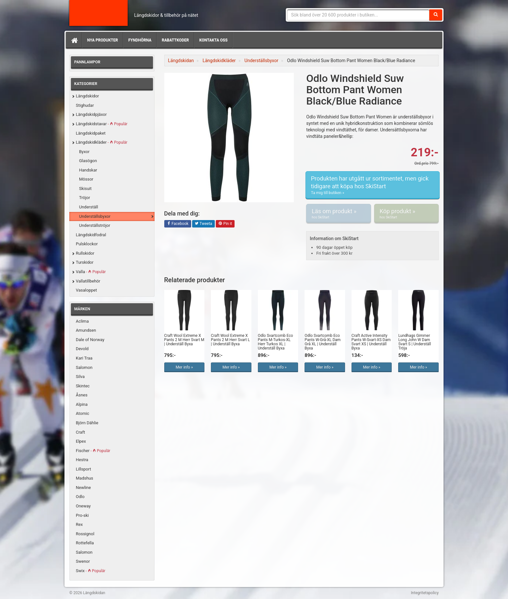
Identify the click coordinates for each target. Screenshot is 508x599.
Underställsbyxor (94, 216)
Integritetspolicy (425, 593)
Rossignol (85, 533)
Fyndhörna (139, 40)
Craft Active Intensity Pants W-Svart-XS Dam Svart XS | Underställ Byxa (371, 342)
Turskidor (84, 262)
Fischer (93, 450)
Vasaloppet (86, 290)
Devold (82, 348)
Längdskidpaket (91, 133)
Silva (80, 376)
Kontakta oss (213, 40)
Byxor (84, 151)
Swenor (83, 561)
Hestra (82, 459)
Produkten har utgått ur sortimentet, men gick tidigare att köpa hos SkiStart (372, 185)
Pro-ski (82, 515)
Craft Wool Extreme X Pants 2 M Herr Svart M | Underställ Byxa (184, 339)
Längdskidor (87, 96)
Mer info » (184, 367)
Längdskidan (98, 13)
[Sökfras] (358, 14)
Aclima (82, 321)
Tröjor (84, 197)
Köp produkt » (406, 213)
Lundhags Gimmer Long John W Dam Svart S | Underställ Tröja (414, 342)
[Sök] (435, 14)
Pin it (225, 224)
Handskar (88, 170)
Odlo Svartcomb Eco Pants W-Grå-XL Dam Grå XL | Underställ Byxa (323, 342)
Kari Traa (84, 358)
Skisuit (85, 188)
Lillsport (83, 469)
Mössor (86, 179)
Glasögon (88, 160)
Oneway (83, 506)
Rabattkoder (175, 40)
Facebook (178, 224)
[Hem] (74, 40)
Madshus (84, 478)
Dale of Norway (90, 339)
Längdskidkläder (101, 142)
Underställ (88, 207)
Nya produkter (102, 40)
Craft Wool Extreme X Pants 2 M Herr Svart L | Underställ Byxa (230, 339)
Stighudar (85, 105)
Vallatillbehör (88, 281)
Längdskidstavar (101, 123)
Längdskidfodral (91, 234)
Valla (91, 271)
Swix (90, 570)
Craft (80, 432)
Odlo (80, 496)
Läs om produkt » (338, 213)
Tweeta (203, 224)
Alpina (81, 404)
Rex (79, 524)
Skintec (83, 385)
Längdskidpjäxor (91, 114)
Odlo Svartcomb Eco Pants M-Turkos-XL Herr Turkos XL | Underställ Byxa (275, 342)
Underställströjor (94, 225)
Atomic (82, 413)
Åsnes (81, 395)
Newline (83, 487)
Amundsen (86, 330)
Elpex (81, 441)
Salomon (84, 367)
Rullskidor (85, 253)
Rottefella (85, 542)
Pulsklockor (87, 243)
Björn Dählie (87, 422)
